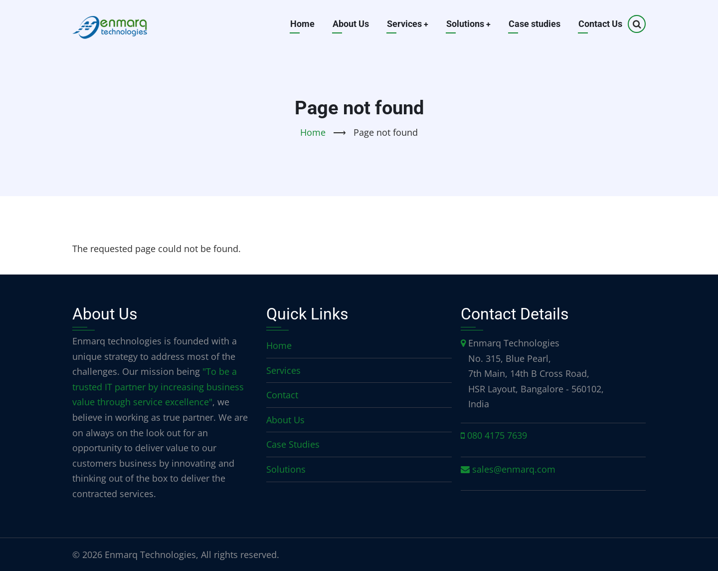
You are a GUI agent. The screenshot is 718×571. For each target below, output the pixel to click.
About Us (350, 23)
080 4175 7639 (497, 435)
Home (301, 23)
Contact (282, 395)
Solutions (468, 23)
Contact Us (600, 23)
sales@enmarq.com (513, 469)
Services (407, 23)
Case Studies (293, 444)
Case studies (534, 23)
